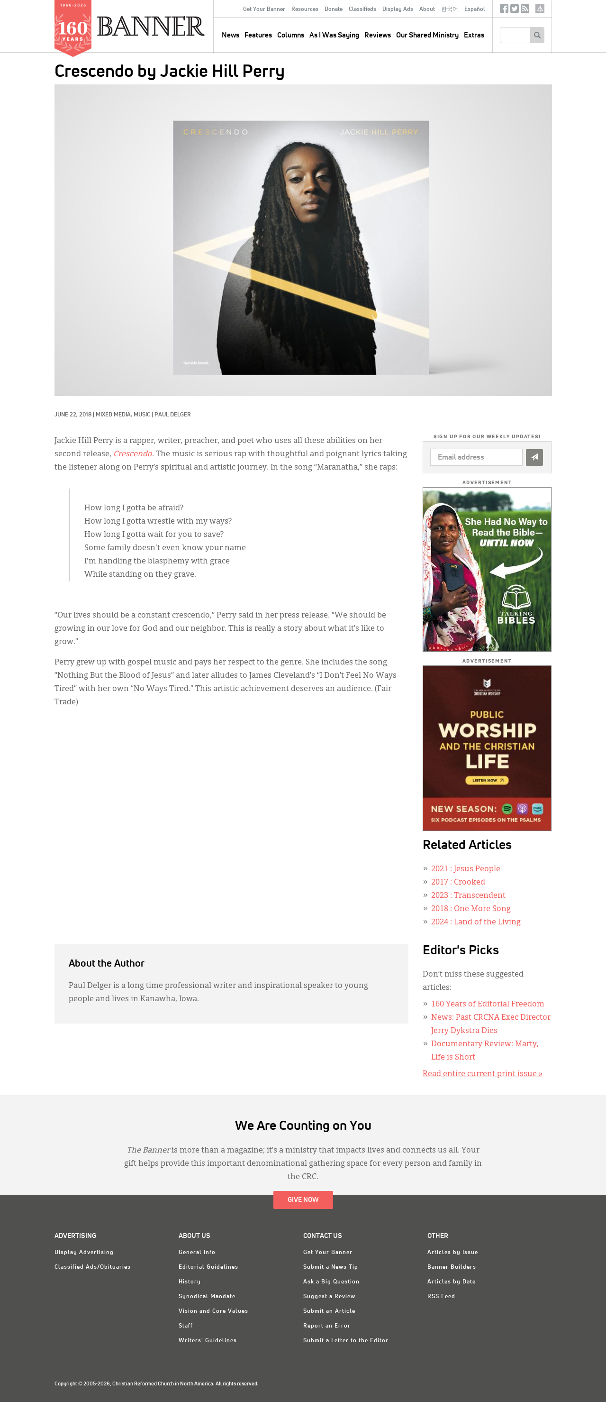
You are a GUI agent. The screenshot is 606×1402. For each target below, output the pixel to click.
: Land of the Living (476, 922)
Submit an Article (329, 1311)
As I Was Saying (334, 35)
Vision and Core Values (213, 1311)
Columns (290, 35)
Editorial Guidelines (208, 1267)
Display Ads (397, 9)
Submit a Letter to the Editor (346, 1341)
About (427, 9)
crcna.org (539, 8)
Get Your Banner (264, 9)
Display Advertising (84, 1252)
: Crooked (458, 882)
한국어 (449, 9)
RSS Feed (441, 1297)
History (190, 1282)
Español (474, 9)
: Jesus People (465, 869)
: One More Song (471, 909)
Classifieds (362, 9)
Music (142, 415)
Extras (474, 35)
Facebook (504, 10)
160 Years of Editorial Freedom (487, 1004)
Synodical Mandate (207, 1297)
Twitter (514, 10)
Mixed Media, (115, 415)
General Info (197, 1252)
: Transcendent (468, 896)
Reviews (377, 35)
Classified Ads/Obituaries (92, 1267)
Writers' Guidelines (208, 1341)
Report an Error (327, 1326)
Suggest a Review (329, 1297)
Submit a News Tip (330, 1267)
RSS (525, 10)
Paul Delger (172, 415)
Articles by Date (451, 1282)
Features (258, 35)
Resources (304, 9)
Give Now (303, 1200)
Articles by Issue (452, 1252)
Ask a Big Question (331, 1282)
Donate (334, 9)
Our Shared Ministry (427, 35)
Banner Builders (451, 1267)
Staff (186, 1326)
